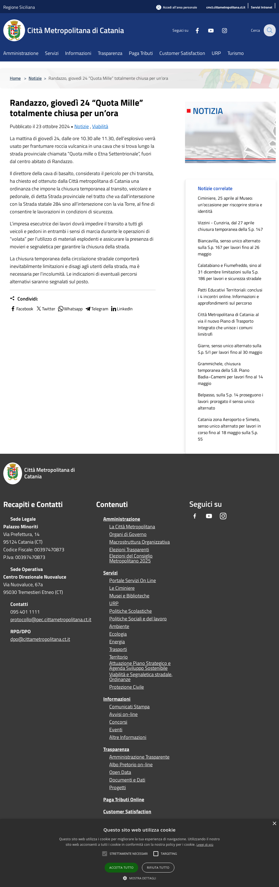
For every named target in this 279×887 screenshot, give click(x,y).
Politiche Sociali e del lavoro (138, 618)
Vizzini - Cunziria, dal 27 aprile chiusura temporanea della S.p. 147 (230, 225)
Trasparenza (116, 749)
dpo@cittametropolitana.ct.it (40, 639)
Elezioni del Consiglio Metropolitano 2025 (131, 558)
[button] (129, 853)
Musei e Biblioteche (129, 595)
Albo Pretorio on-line (131, 764)
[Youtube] (207, 30)
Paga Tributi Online (123, 799)
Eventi (115, 729)
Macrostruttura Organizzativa (139, 542)
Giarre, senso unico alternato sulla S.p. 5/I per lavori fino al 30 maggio (230, 348)
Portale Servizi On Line (132, 580)
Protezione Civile (126, 687)
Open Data (120, 772)
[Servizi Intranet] (261, 7)
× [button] (274, 824)
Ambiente (119, 626)
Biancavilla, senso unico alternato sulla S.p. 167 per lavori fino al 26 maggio (229, 247)
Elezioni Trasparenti (129, 549)
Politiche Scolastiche (130, 611)
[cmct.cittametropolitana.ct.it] (225, 7)
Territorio (118, 657)
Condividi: (24, 299)
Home (15, 78)
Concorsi (118, 722)
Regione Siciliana (19, 7)
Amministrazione (121, 519)
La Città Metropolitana (132, 526)
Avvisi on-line (123, 714)
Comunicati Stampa (129, 706)
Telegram (96, 308)
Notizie (35, 78)
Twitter (45, 308)
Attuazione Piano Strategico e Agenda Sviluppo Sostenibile (140, 666)
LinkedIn (121, 308)
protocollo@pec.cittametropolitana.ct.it (50, 619)
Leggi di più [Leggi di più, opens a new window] (204, 844)
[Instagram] (220, 30)
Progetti (117, 787)
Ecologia (118, 634)
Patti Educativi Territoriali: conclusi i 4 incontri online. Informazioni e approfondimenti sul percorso (230, 296)
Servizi (110, 572)
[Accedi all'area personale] (176, 7)
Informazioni (117, 699)
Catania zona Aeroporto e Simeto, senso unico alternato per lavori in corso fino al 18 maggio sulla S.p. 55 (229, 429)
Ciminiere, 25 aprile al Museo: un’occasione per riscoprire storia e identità (230, 204)
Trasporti (118, 649)
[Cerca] (269, 30)
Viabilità (100, 126)
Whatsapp (70, 308)
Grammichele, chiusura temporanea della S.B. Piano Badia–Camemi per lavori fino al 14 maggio (230, 373)
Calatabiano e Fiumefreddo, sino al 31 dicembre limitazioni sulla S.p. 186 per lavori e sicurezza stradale (229, 272)
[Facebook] (193, 30)
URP (114, 603)
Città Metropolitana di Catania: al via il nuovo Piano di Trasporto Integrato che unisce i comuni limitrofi (228, 324)
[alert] (139, 853)
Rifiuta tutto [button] (158, 867)
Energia (117, 641)
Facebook (21, 308)
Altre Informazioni (127, 737)
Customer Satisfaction (127, 811)
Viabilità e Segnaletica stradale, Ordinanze (140, 677)
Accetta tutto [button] (121, 867)
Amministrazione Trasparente (139, 757)
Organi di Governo (128, 534)
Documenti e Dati (127, 779)
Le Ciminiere (122, 588)
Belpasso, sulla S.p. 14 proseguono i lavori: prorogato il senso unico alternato (230, 401)
